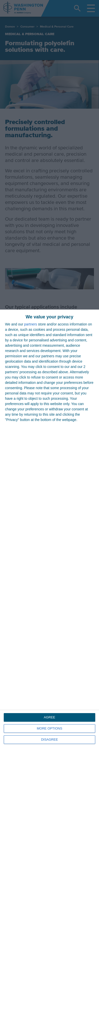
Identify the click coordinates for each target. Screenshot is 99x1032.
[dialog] (49, 671)
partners (30, 324)
